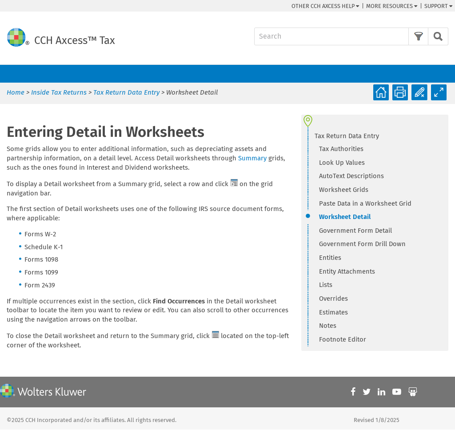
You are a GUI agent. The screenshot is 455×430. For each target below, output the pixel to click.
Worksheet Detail (345, 217)
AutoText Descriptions (351, 176)
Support (438, 6)
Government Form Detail (355, 231)
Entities (330, 258)
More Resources (391, 6)
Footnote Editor (342, 339)
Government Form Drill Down (362, 244)
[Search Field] (351, 36)
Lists (325, 285)
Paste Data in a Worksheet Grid (365, 203)
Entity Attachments (347, 271)
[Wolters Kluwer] (43, 392)
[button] (418, 36)
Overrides (333, 299)
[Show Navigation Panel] (443, 73)
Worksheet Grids (343, 190)
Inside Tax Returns (59, 92)
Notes (327, 326)
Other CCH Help (325, 6)
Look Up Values (342, 163)
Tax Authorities (341, 149)
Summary (252, 158)
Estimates (333, 312)
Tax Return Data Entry (126, 92)
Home (15, 92)
